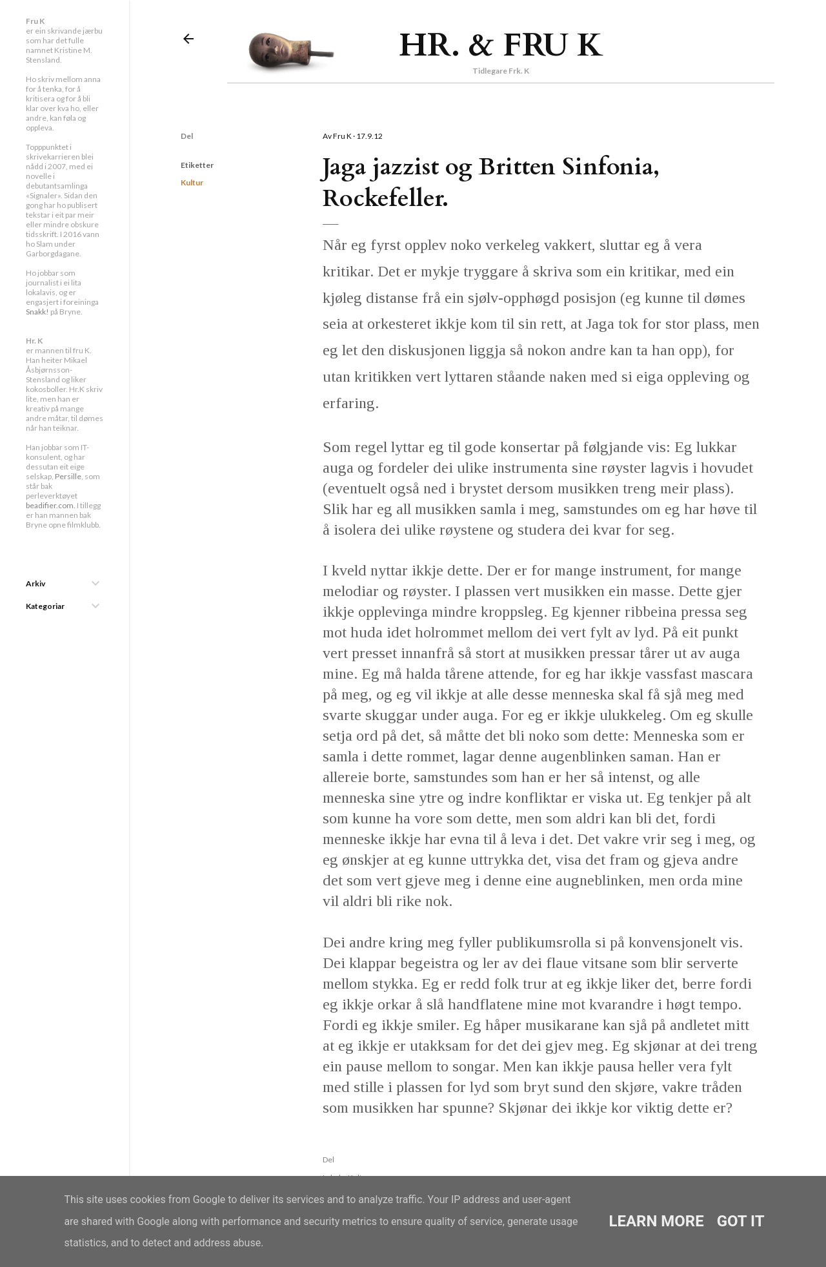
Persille (68, 476)
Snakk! (37, 311)
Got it (741, 1221)
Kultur (192, 182)
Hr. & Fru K (501, 45)
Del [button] (187, 136)
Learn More (656, 1221)
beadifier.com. (51, 505)
